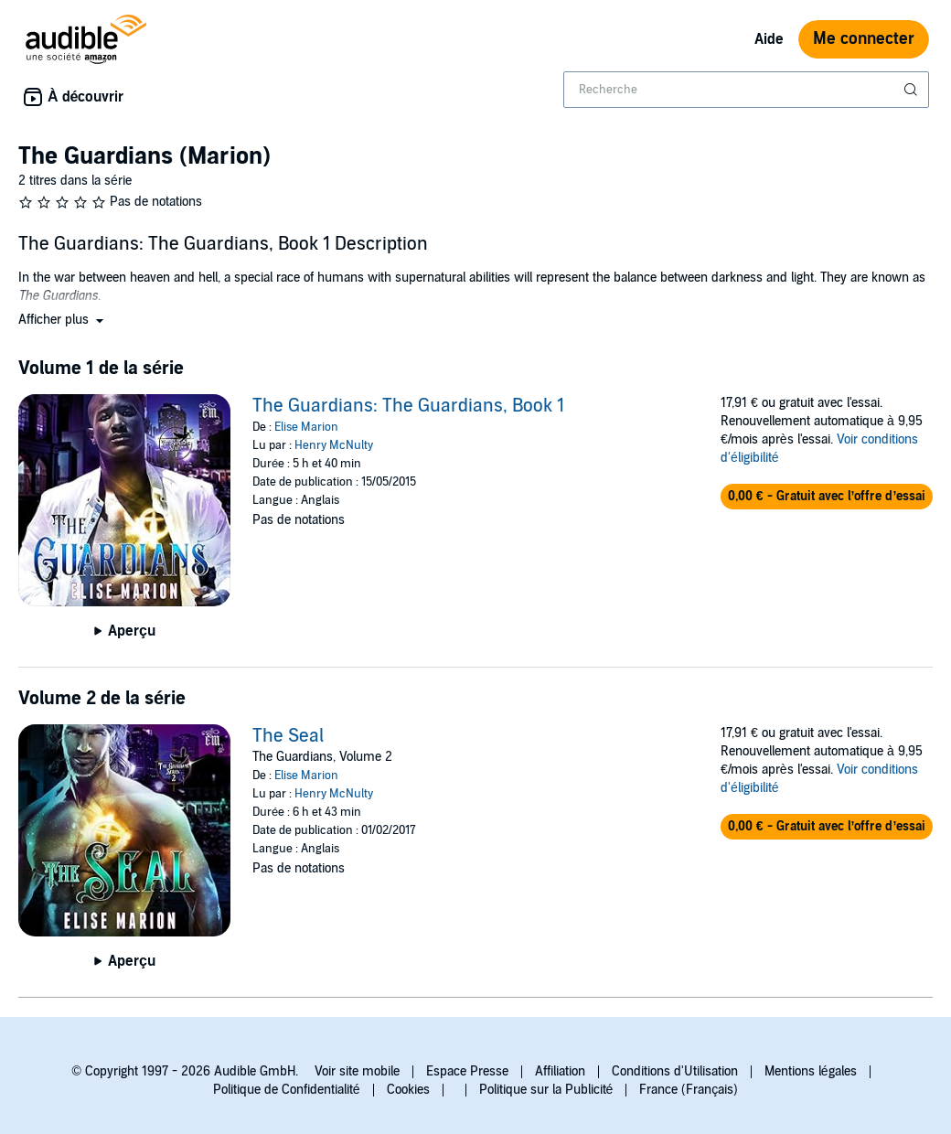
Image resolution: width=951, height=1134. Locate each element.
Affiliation (560, 1071)
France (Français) (688, 1089)
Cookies (408, 1089)
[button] (62, 319)
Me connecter (863, 38)
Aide (769, 39)
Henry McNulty (333, 445)
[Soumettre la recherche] (912, 89)
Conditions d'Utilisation (675, 1071)
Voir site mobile (357, 1071)
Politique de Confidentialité (286, 1089)
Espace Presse (467, 1071)
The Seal (288, 736)
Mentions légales (810, 1071)
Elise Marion (306, 427)
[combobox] (746, 89)
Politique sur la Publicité (546, 1089)
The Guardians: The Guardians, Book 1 (408, 406)
